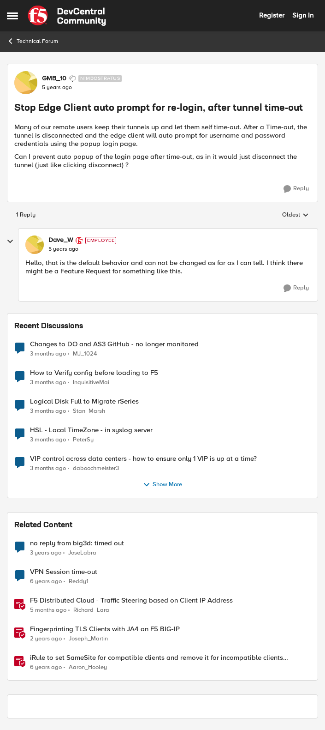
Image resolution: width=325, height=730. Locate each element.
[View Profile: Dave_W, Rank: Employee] (34, 244)
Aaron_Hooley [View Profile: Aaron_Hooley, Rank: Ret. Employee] (88, 667)
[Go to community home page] (67, 16)
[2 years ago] (46, 638)
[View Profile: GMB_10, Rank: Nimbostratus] (25, 82)
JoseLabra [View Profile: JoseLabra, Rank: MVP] (82, 552)
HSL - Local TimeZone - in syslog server (91, 430)
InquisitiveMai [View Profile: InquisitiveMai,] (91, 382)
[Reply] (296, 189)
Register (271, 15)
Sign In (302, 15)
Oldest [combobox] (295, 215)
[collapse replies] (10, 241)
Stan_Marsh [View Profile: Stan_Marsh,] (89, 410)
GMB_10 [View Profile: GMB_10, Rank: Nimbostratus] (54, 78)
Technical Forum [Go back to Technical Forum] (32, 41)
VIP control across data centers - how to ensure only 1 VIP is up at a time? (143, 459)
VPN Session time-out (63, 572)
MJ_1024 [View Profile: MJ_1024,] (85, 353)
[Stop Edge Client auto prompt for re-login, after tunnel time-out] (63, 249)
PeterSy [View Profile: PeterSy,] (83, 439)
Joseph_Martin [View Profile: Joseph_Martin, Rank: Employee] (88, 638)
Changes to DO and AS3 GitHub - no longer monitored (114, 344)
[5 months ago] (48, 610)
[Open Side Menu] (12, 16)
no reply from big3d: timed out (77, 543)
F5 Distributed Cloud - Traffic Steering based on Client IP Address (131, 600)
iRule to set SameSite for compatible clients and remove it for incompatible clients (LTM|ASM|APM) (156, 658)
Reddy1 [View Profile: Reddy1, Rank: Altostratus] (79, 581)
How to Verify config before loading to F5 (94, 373)
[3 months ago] (48, 353)
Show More (162, 485)
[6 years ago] (46, 581)
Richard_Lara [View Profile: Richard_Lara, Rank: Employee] (91, 609)
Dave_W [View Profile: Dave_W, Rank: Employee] (60, 240)
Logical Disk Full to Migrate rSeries (84, 401)
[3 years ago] (45, 552)
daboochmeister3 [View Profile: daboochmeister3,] (96, 468)
